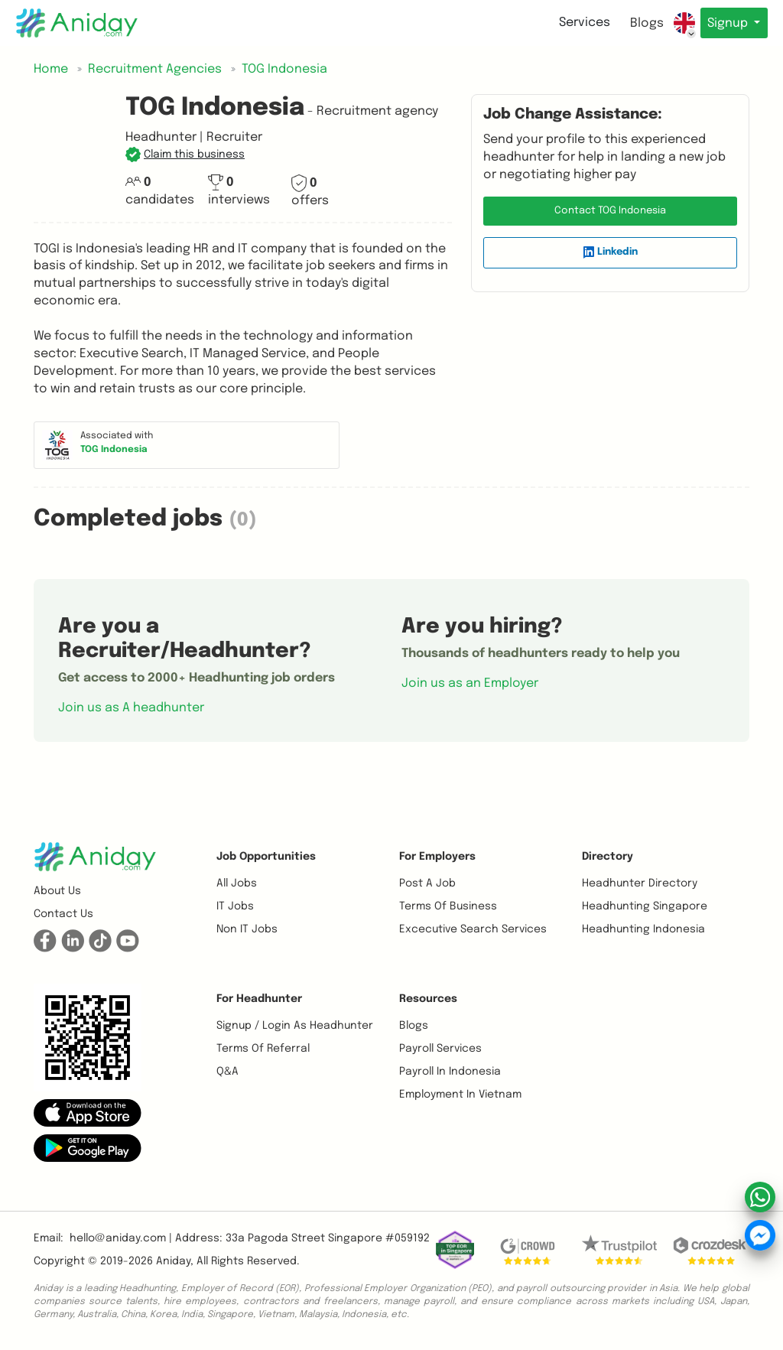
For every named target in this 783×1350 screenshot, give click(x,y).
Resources (428, 999)
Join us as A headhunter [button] (131, 707)
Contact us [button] (63, 914)
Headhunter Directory (639, 883)
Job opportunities (266, 856)
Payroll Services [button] (440, 1048)
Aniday (173, 1261)
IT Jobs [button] (235, 906)
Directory (607, 856)
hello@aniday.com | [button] (121, 1238)
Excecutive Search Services (473, 929)
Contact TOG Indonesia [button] (610, 211)
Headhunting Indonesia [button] (643, 929)
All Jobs (236, 883)
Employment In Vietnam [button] (460, 1094)
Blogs (641, 23)
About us (57, 891)
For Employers (437, 856)
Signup (727, 23)
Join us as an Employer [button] (469, 683)
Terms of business (448, 906)
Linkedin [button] (610, 252)
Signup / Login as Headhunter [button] (294, 1025)
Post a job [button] (427, 883)
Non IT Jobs (247, 929)
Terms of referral (263, 1048)
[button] (185, 154)
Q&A (227, 1071)
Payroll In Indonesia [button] (450, 1071)
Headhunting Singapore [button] (644, 906)
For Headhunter (259, 999)
